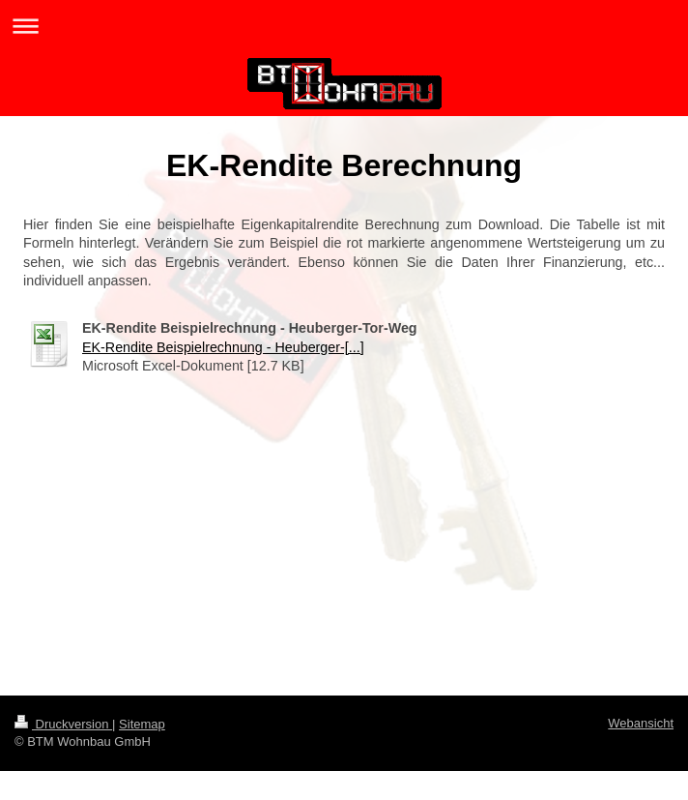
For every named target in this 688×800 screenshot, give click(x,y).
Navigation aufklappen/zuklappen (344, 25)
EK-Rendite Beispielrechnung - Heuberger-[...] (223, 347)
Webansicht (641, 723)
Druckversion (63, 724)
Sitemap (142, 724)
